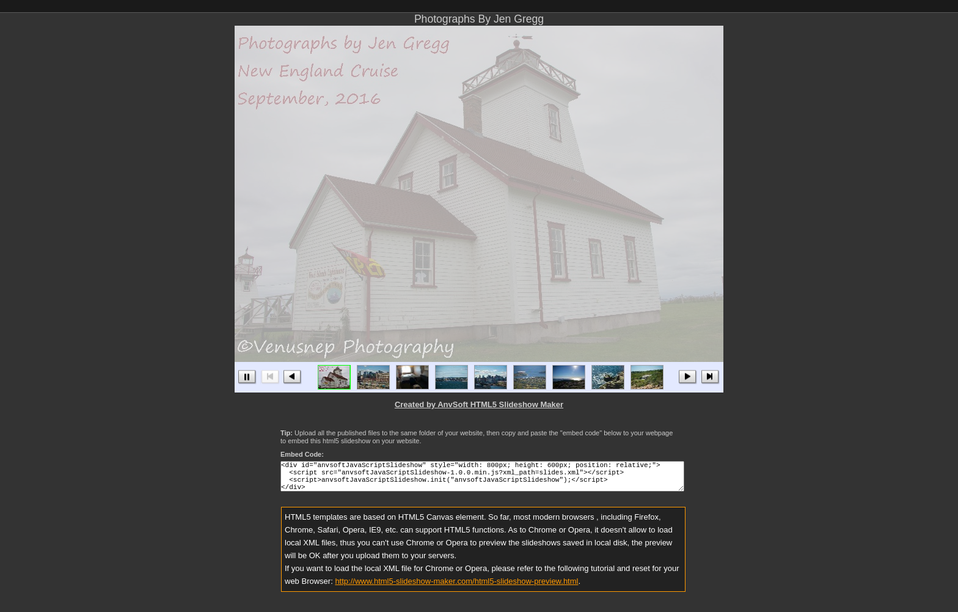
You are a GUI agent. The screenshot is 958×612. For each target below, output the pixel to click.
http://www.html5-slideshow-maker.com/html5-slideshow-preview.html (456, 588)
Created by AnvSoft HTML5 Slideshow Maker (479, 404)
